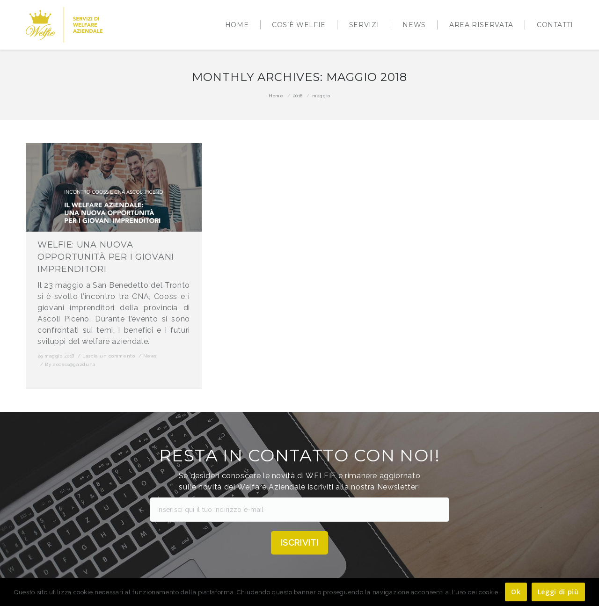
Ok (515, 591)
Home (276, 95)
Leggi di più (558, 591)
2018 (298, 95)
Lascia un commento (108, 355)
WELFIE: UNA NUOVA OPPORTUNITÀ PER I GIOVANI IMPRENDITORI (105, 257)
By (70, 364)
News (150, 355)
